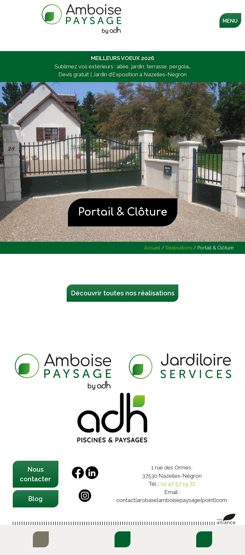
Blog (35, 499)
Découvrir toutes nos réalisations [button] (122, 293)
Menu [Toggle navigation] (230, 21)
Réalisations (179, 247)
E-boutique (41, 539)
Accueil (152, 247)
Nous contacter (35, 474)
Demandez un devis (204, 539)
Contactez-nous (122, 539)
